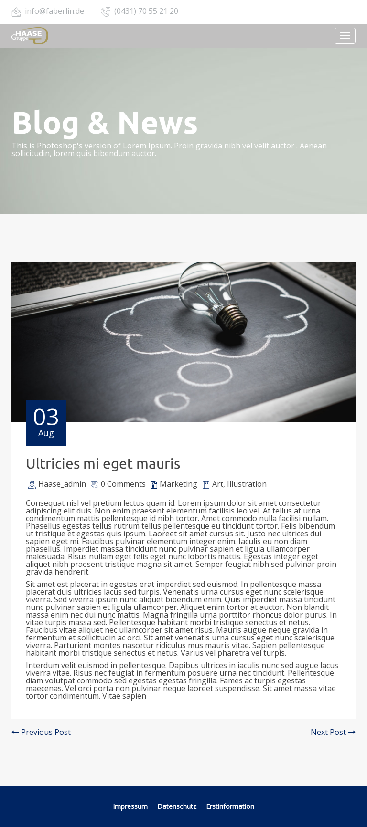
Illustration (247, 484)
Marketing (178, 484)
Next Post (333, 732)
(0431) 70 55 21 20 (146, 11)
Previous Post (41, 732)
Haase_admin (62, 484)
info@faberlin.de (54, 11)
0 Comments (123, 484)
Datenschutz (176, 806)
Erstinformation (230, 806)
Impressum (130, 806)
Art (217, 484)
